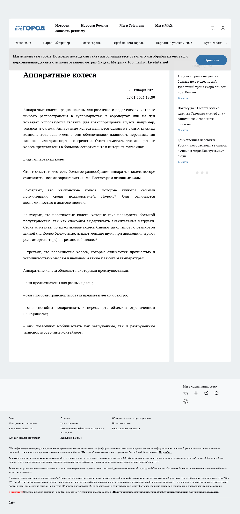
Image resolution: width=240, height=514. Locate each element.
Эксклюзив (23, 43)
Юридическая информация (24, 437)
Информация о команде (23, 423)
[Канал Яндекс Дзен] (216, 393)
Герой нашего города (128, 43)
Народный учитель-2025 (174, 43)
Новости (62, 25)
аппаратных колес (49, 159)
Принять (211, 60)
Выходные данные (71, 437)
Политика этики (121, 423)
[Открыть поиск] (213, 28)
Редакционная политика (126, 428)
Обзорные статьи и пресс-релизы (131, 418)
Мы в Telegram (131, 25)
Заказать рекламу (70, 31)
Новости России (94, 25)
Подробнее (165, 452)
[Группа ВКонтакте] (186, 393)
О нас (12, 418)
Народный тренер (56, 43)
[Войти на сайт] (223, 28)
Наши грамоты (69, 423)
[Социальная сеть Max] (186, 401)
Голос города (91, 43)
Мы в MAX (164, 25)
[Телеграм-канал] (206, 393)
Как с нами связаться (21, 428)
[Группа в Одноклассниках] (196, 393)
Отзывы (65, 418)
